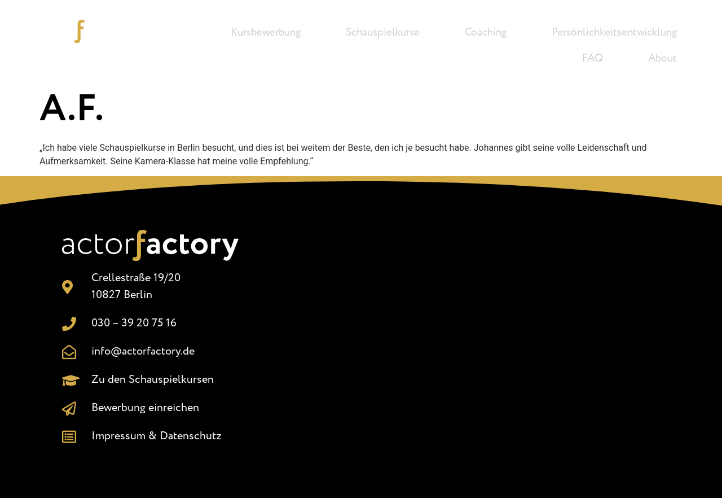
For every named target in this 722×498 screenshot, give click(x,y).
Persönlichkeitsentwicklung (614, 33)
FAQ (592, 59)
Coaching (486, 33)
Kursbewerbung (266, 33)
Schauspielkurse (383, 33)
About (662, 59)
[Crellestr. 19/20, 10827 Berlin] (466, 337)
